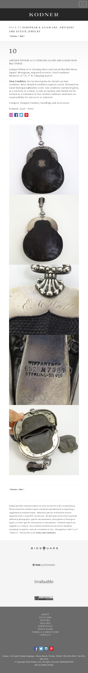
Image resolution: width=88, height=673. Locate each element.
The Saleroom (44, 598)
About (45, 614)
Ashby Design (47, 665)
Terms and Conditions (45, 533)
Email (11, 115)
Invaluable (44, 581)
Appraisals (45, 626)
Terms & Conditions (45, 632)
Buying (45, 620)
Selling (45, 623)
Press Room (45, 629)
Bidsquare (44, 548)
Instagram (46, 649)
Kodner (44, 14)
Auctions (45, 617)
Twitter (21, 115)
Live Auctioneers (44, 565)
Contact (45, 635)
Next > (22, 36)
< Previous (13, 36)
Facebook (16, 115)
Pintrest (26, 115)
